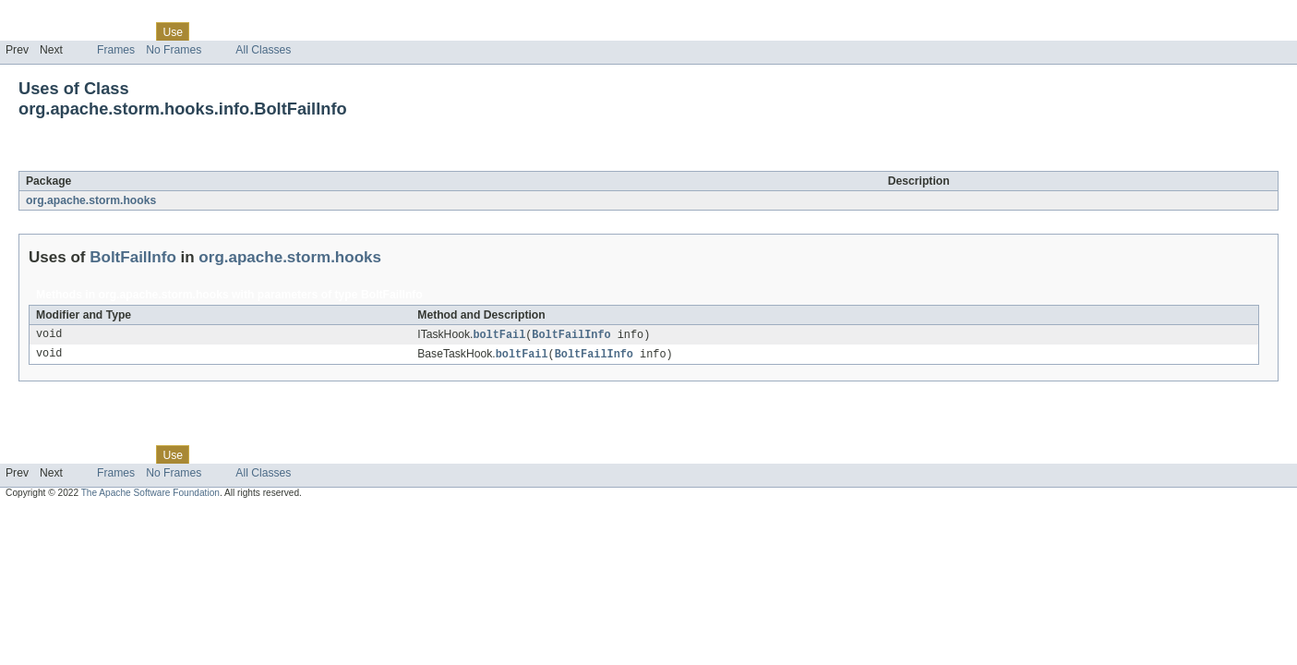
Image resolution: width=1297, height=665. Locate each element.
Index (316, 31)
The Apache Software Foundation (150, 495)
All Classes (263, 49)
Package (85, 31)
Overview (29, 31)
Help (352, 31)
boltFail (499, 335)
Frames (116, 49)
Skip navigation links (51, 15)
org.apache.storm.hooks (91, 200)
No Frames (173, 49)
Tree (210, 31)
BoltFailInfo (157, 160)
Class (132, 31)
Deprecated (263, 31)
